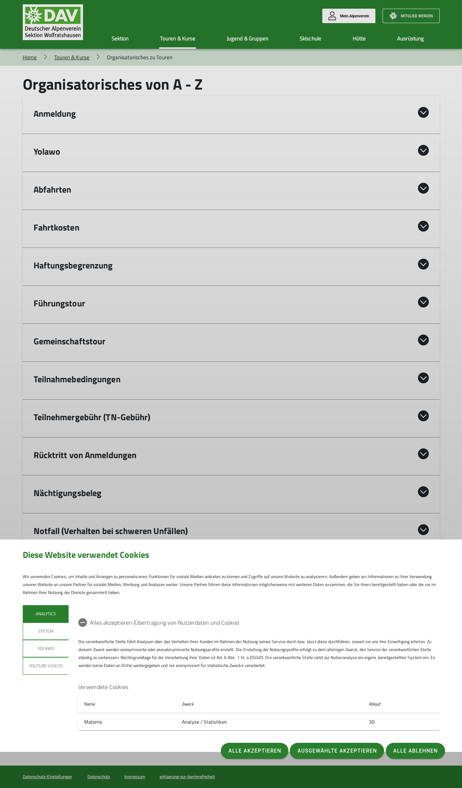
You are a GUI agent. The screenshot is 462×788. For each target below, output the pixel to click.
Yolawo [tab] (45, 648)
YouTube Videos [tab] (46, 665)
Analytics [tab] (45, 613)
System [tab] (45, 631)
